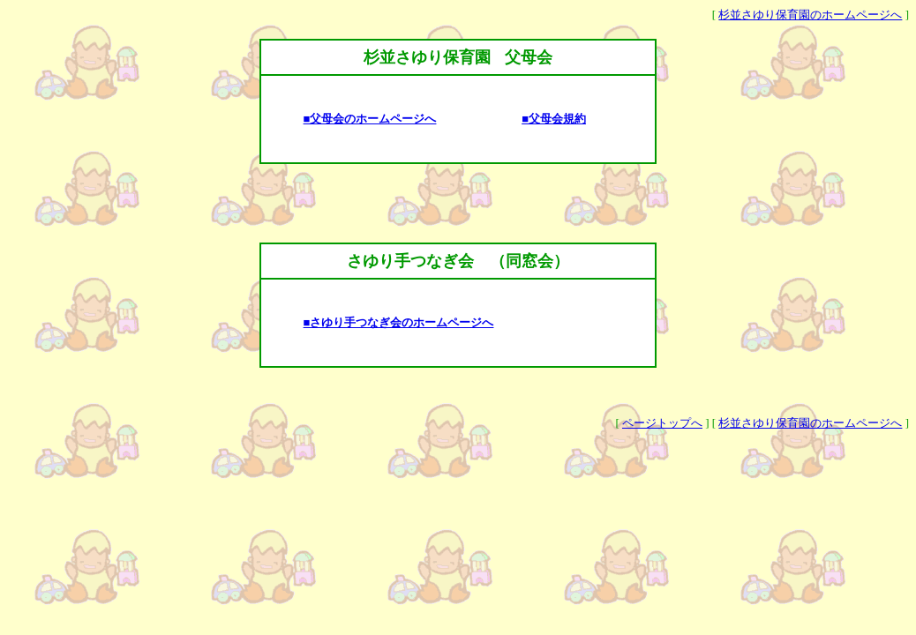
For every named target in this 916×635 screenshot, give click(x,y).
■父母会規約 (554, 118)
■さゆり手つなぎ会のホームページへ (399, 322)
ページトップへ (662, 423)
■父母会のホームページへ (370, 118)
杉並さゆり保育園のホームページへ (810, 14)
